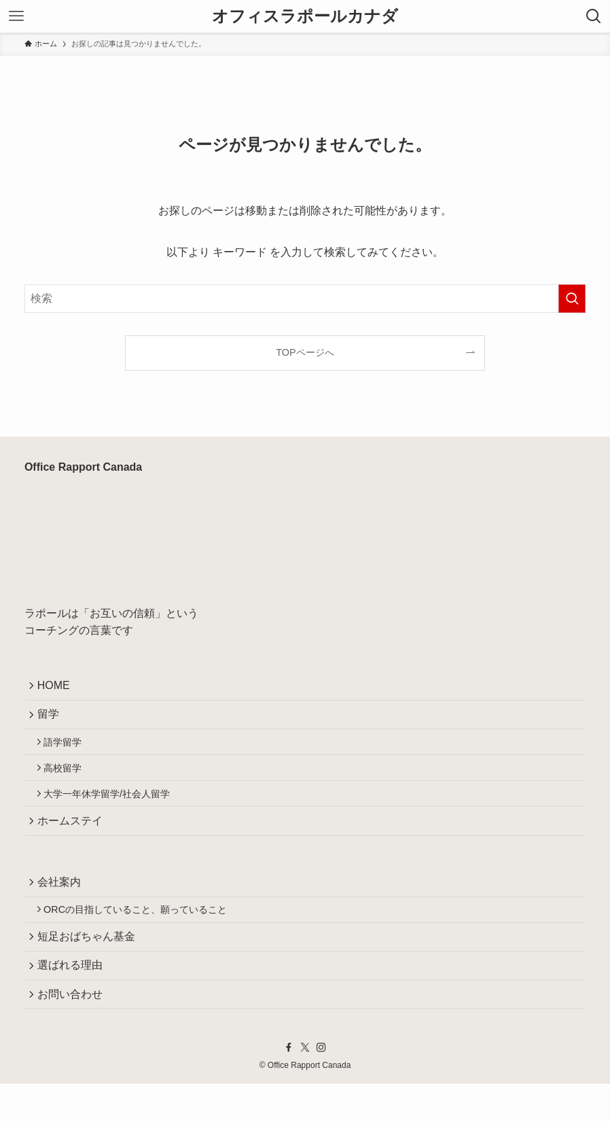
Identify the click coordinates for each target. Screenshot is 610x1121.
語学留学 (68, 750)
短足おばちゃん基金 (90, 965)
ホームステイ (73, 839)
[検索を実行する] (572, 298)
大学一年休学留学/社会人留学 (112, 808)
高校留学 (68, 779)
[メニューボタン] (16, 16)
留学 (51, 719)
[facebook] (289, 1086)
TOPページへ (305, 352)
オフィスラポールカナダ (305, 16)
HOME (57, 687)
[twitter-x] (305, 1086)
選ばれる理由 (73, 997)
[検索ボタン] (593, 16)
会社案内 (62, 903)
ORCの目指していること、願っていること (140, 934)
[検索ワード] (305, 298)
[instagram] (321, 1086)
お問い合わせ (73, 1029)
